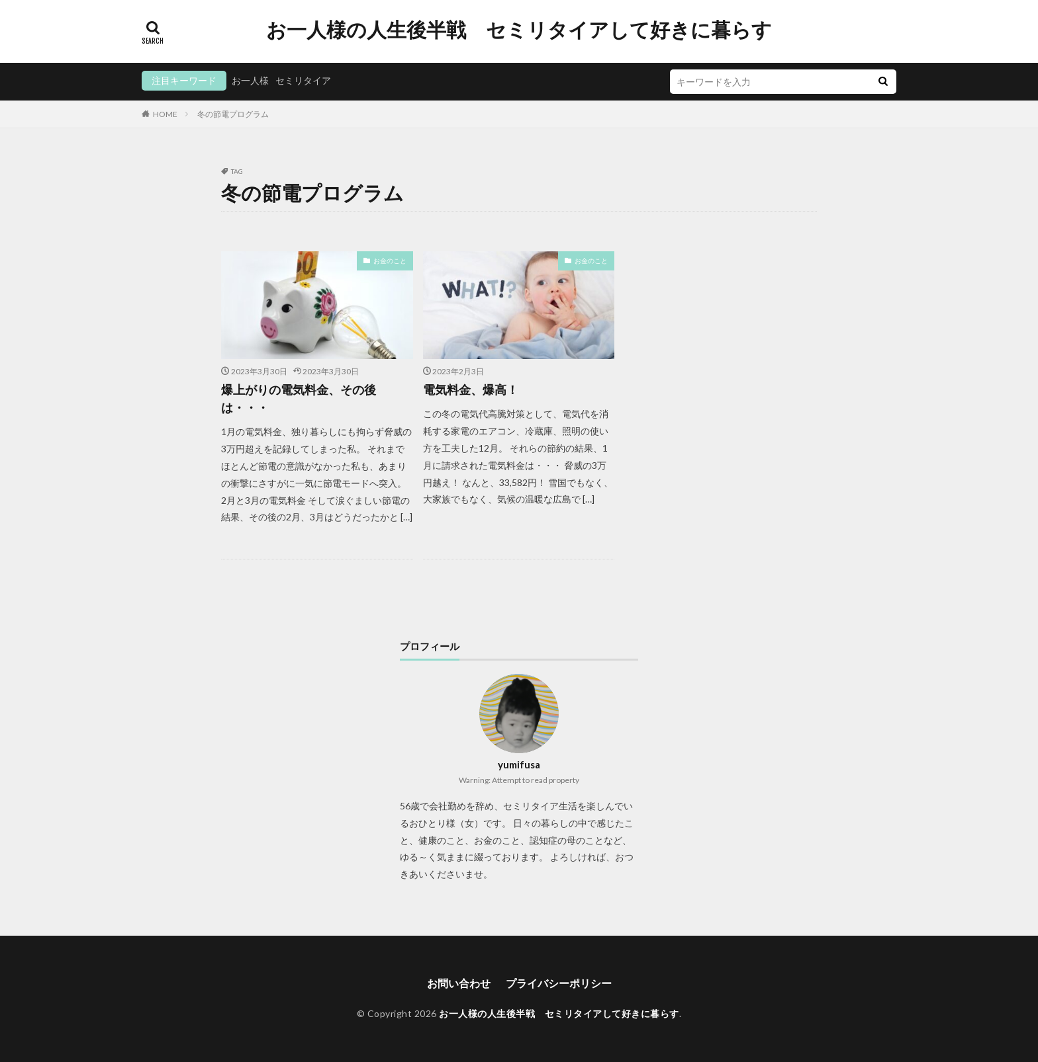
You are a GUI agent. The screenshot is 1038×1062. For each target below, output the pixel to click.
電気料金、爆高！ (470, 389)
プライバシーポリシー (559, 983)
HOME (165, 114)
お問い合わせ (459, 983)
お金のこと (389, 261)
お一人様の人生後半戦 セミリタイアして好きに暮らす (519, 30)
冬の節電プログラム (233, 114)
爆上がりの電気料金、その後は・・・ (298, 398)
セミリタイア (303, 80)
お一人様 (250, 80)
